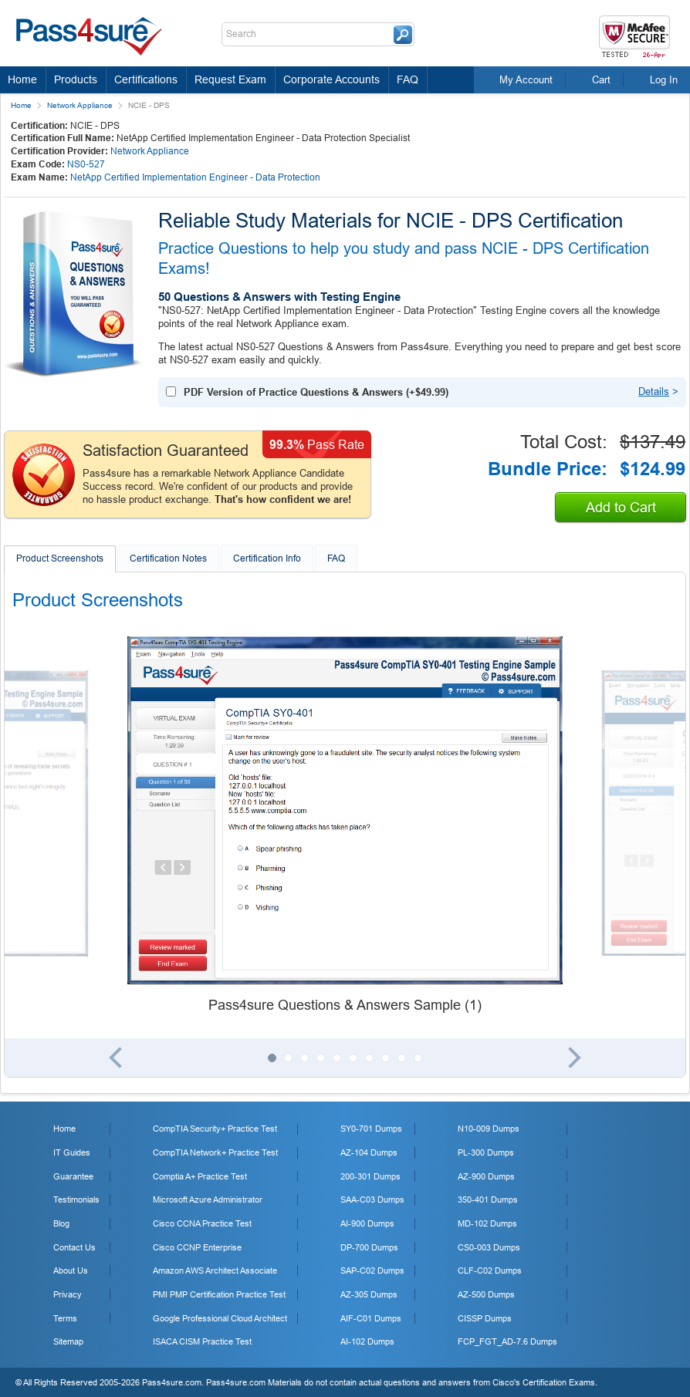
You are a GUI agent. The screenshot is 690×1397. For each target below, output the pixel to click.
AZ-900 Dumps (486, 1176)
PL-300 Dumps (486, 1152)
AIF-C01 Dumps (370, 1318)
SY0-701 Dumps (371, 1128)
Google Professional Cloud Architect (220, 1318)
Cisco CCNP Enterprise (197, 1247)
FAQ (407, 79)
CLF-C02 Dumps (490, 1270)
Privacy (67, 1294)
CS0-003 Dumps (489, 1247)
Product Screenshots (59, 558)
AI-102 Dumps (367, 1341)
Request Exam (230, 79)
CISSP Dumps (485, 1318)
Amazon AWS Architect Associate (215, 1270)
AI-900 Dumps (367, 1223)
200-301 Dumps (370, 1176)
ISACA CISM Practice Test (202, 1341)
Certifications (146, 79)
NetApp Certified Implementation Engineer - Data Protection (195, 177)
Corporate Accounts (331, 79)
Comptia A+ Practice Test (200, 1176)
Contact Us (74, 1247)
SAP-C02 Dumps (372, 1270)
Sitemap (68, 1341)
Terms (65, 1318)
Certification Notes (168, 558)
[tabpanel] (345, 826)
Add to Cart (621, 507)
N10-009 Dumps (488, 1128)
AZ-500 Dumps (486, 1294)
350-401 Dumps (488, 1199)
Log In (664, 80)
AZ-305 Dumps (368, 1294)
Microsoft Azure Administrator (207, 1199)
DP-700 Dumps (369, 1247)
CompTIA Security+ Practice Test (215, 1128)
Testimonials (76, 1199)
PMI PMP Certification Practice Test (219, 1294)
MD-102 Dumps (487, 1223)
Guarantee (73, 1176)
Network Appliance (80, 105)
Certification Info (267, 558)
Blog (61, 1223)
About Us (70, 1270)
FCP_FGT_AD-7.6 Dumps (507, 1341)
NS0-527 (86, 164)
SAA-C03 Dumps (372, 1199)
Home (22, 79)
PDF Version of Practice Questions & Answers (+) (316, 392)
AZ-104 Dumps (368, 1152)
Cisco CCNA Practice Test (202, 1223)
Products (75, 79)
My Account (526, 80)
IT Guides (71, 1152)
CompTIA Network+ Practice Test (215, 1152)
